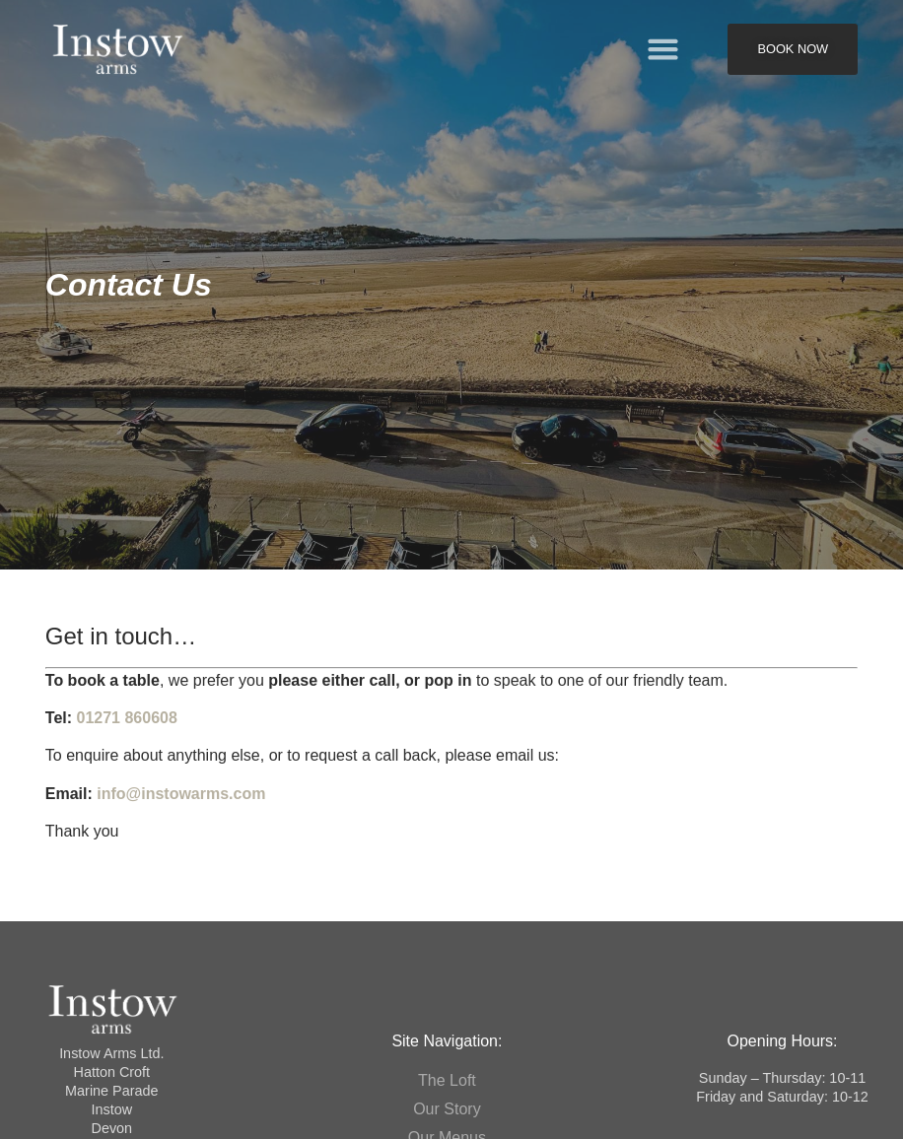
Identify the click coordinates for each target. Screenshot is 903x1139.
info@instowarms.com (181, 793)
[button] (663, 49)
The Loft (447, 1080)
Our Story (446, 1109)
